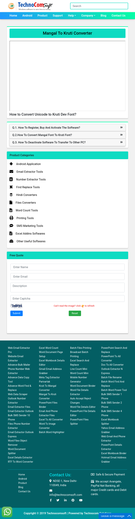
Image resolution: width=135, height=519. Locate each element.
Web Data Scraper (17, 394)
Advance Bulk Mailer (19, 364)
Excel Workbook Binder (113, 453)
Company (87, 15)
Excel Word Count (48, 347)
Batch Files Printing (80, 347)
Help (71, 15)
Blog (103, 15)
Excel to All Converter (51, 419)
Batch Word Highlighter (51, 432)
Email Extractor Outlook (21, 411)
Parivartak (44, 381)
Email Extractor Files (19, 407)
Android (27, 15)
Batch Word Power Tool (114, 390)
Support (58, 15)
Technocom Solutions (97, 513)
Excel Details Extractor (20, 457)
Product (42, 15)
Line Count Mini (78, 369)
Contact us (119, 15)
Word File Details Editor (82, 407)
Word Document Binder (82, 385)
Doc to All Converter (112, 364)
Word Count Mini (79, 373)
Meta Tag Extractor (49, 377)
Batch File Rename (111, 377)
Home (13, 15)
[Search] (99, 6)
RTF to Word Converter (20, 461)
